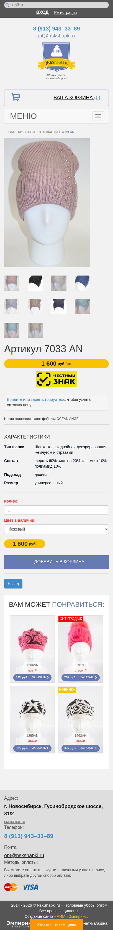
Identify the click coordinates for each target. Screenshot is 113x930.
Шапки (52, 132)
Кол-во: (11, 501)
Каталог (34, 132)
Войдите (14, 399)
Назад (13, 584)
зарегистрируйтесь (48, 399)
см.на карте (14, 821)
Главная (16, 132)
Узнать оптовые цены (56, 924)
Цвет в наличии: (19, 520)
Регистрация (65, 12)
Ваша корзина (76, 97)
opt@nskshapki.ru (56, 36)
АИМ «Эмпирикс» (72, 916)
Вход (42, 12)
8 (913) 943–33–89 (56, 29)
